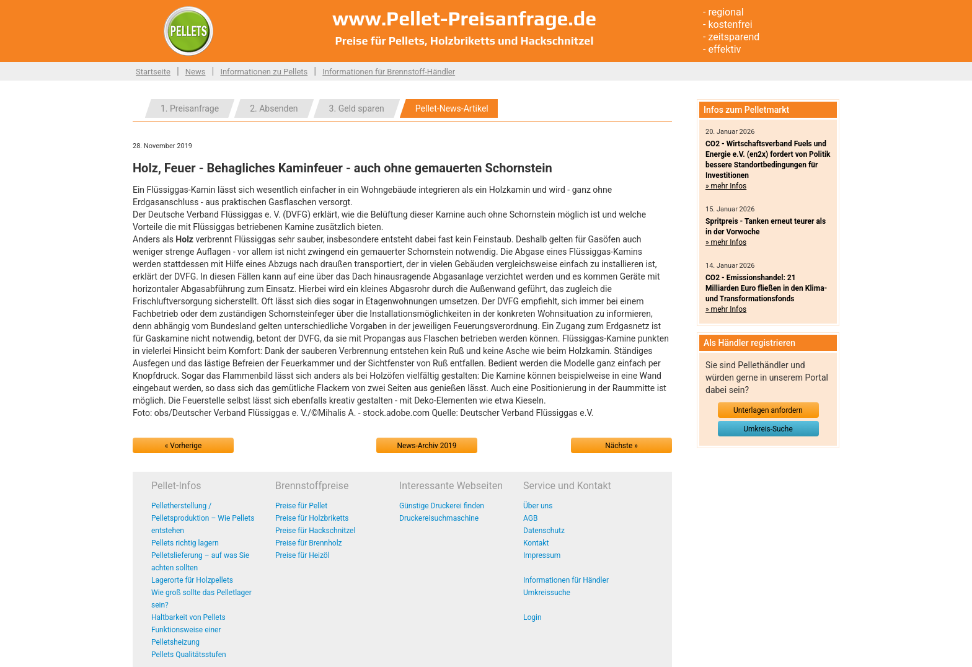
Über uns (537, 505)
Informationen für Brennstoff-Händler (388, 71)
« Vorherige (183, 445)
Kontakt (536, 543)
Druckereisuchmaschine (439, 518)
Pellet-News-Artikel (451, 108)
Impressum (541, 555)
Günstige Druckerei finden (441, 505)
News (195, 71)
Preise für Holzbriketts (312, 518)
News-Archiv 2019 (427, 445)
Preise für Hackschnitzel (315, 530)
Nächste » (621, 445)
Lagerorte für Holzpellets (192, 580)
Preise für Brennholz (308, 543)
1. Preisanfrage (190, 108)
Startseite (153, 71)
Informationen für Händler (566, 580)
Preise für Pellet (301, 505)
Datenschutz (544, 530)
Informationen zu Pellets (263, 71)
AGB (530, 518)
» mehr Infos (725, 186)
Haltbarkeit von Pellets (188, 617)
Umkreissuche (546, 592)
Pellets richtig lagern (185, 543)
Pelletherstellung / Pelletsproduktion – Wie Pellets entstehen (202, 518)
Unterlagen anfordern (768, 410)
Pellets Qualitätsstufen (188, 654)
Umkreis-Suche (767, 429)
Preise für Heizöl (302, 555)
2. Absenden (274, 108)
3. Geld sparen (356, 108)
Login (532, 617)
